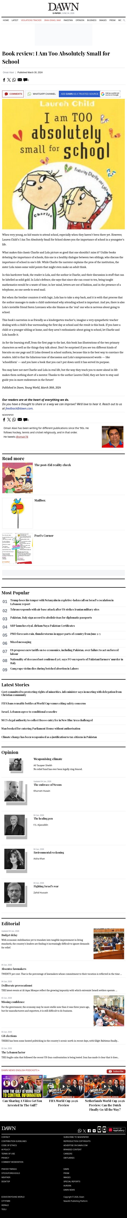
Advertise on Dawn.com (75, 1145)
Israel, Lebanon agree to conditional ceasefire (29, 711)
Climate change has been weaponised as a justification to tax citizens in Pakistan (49, 737)
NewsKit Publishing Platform (76, 1201)
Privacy (5, 1158)
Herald (5, 1205)
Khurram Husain (42, 790)
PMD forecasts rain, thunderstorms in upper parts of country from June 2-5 (55, 634)
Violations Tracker (31, 20)
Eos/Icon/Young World (12, 1197)
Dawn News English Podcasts (20, 1070)
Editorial (10, 923)
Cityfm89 (5, 1201)
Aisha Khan (39, 858)
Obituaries (69, 1158)
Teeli (3, 1209)
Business (91, 20)
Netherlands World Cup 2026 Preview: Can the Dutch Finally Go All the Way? (105, 1105)
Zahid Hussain (41, 892)
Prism (112, 20)
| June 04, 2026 (63, 13)
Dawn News (69, 1190)
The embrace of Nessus (48, 784)
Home (6, 20)
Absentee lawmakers (13, 969)
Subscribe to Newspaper (76, 1137)
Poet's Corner (44, 535)
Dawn (66, 1169)
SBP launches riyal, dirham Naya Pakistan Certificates (42, 625)
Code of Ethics (9, 1145)
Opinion (80, 20)
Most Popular (15, 592)
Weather (5, 1177)
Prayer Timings (9, 1169)
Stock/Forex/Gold (10, 1173)
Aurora (67, 1186)
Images (103, 20)
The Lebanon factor (13, 1052)
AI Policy (5, 1150)
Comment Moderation (12, 1162)
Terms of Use (8, 1154)
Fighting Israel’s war (46, 886)
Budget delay (9, 935)
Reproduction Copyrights (77, 1141)
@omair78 (22, 436)
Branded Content (72, 1150)
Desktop (5, 1182)
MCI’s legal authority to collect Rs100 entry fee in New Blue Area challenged (47, 720)
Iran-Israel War (52, 20)
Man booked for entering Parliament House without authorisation (40, 728)
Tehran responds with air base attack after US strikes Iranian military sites (54, 609)
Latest (15, 20)
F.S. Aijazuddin (41, 824)
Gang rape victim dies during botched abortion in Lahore (44, 668)
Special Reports (72, 1182)
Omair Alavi (8, 72)
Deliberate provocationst (16, 985)
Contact (5, 1137)
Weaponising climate (48, 759)
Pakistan (68, 20)
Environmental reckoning (49, 852)
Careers (68, 1154)
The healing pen (43, 818)
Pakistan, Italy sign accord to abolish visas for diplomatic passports (51, 617)
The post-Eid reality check (52, 465)
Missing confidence (13, 1002)
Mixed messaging (20, 642)
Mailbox (40, 500)
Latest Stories (15, 684)
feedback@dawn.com (19, 408)
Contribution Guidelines (13, 1141)
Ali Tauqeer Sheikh (43, 765)
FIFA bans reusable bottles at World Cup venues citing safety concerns (43, 703)
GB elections (9, 1036)
